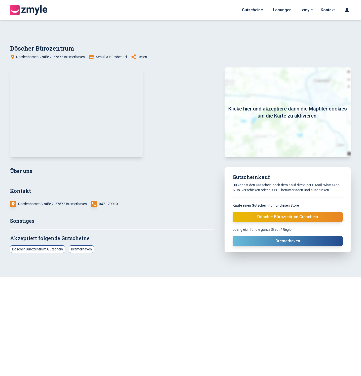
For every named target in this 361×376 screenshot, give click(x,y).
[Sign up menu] (347, 10)
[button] (76, 112)
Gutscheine (252, 10)
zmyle (307, 10)
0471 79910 (108, 204)
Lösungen (282, 10)
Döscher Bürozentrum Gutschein (287, 216)
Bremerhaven (81, 249)
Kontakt (328, 10)
